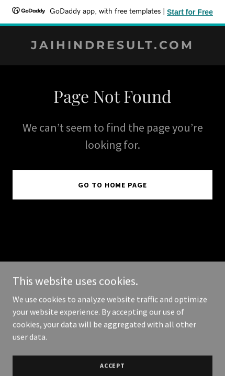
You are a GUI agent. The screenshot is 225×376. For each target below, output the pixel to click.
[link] (112, 46)
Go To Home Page (112, 185)
